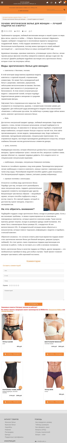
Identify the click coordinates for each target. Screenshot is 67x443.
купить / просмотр (12, 354)
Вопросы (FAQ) (40, 430)
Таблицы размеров (42, 425)
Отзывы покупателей (42, 432)
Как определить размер (43, 422)
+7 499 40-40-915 (23, 10)
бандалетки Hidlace (55, 309)
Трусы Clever (7, 342)
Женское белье (10, 422)
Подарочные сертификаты (14, 437)
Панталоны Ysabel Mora (11, 389)
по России (27, 2)
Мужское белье (10, 425)
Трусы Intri (49, 389)
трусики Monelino (7, 311)
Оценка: (5, 285)
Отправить (33, 304)
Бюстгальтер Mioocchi (53, 342)
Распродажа (9, 432)
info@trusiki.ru (40, 441)
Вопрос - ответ (40, 434)
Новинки (8, 430)
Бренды (7, 434)
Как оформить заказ (42, 427)
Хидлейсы (8, 427)
